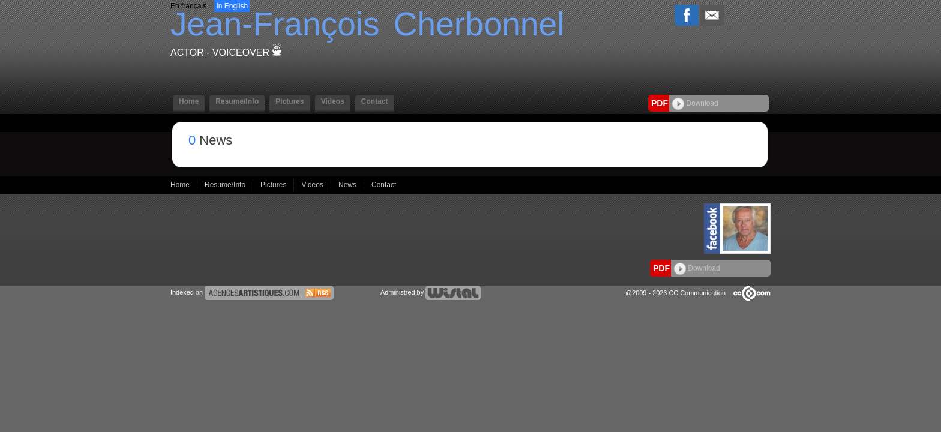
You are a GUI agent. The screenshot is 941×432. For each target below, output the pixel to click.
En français (188, 6)
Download (695, 103)
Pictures (289, 101)
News (348, 185)
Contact (374, 101)
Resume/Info (237, 101)
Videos (332, 101)
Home (189, 101)
